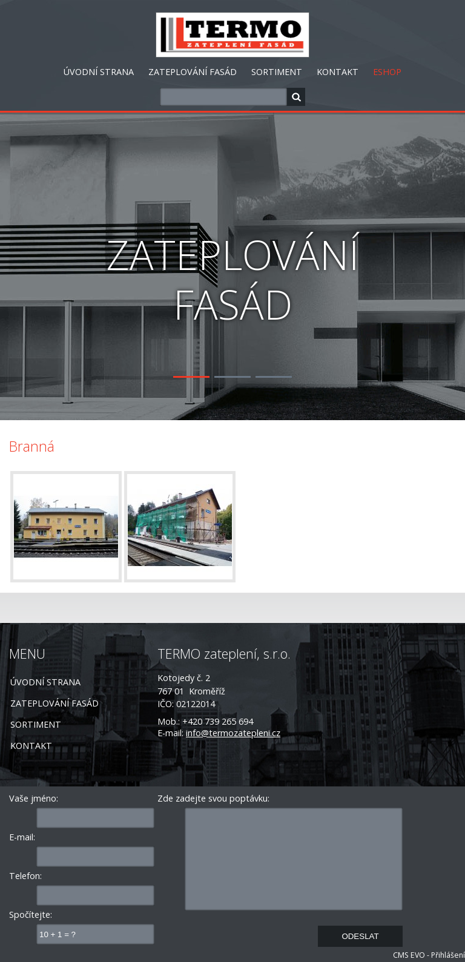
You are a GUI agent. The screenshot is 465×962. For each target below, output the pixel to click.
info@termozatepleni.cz (233, 733)
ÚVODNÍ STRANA (99, 71)
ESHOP (387, 71)
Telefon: (25, 875)
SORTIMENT (276, 71)
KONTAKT (337, 71)
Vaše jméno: (33, 798)
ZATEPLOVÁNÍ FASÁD (192, 71)
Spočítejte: (30, 914)
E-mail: (22, 837)
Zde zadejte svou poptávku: (213, 798)
